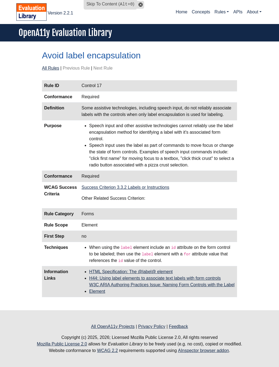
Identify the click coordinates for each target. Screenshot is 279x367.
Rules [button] (220, 12)
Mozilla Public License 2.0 (62, 344)
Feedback (178, 326)
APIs (237, 12)
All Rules (50, 68)
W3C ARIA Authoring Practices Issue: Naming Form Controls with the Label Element (162, 288)
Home (181, 12)
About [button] (252, 12)
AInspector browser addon (203, 350)
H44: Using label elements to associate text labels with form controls (155, 278)
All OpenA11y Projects (113, 326)
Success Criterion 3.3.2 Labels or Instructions (125, 187)
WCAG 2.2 (107, 350)
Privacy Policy (151, 326)
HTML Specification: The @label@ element (130, 271)
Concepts (201, 12)
